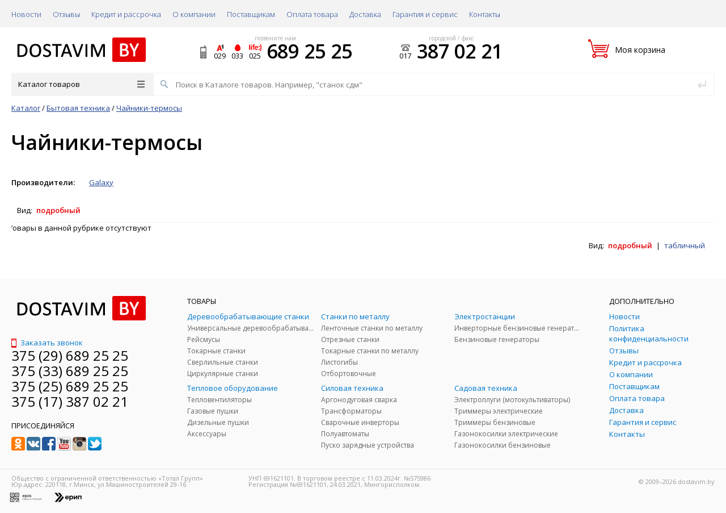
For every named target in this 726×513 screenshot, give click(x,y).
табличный (684, 245)
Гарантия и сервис (425, 14)
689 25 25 (309, 51)
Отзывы (66, 14)
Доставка (365, 14)
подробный (58, 210)
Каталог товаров (81, 84)
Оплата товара (312, 14)
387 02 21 (460, 51)
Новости (26, 14)
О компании (194, 14)
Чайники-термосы (149, 108)
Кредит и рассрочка (126, 14)
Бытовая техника (78, 108)
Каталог (25, 108)
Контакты (484, 14)
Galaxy (101, 182)
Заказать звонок (47, 342)
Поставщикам (251, 14)
